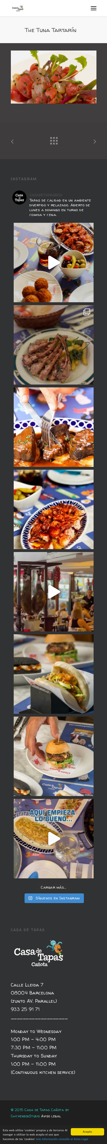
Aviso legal (51, 1116)
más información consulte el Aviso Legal (62, 1139)
